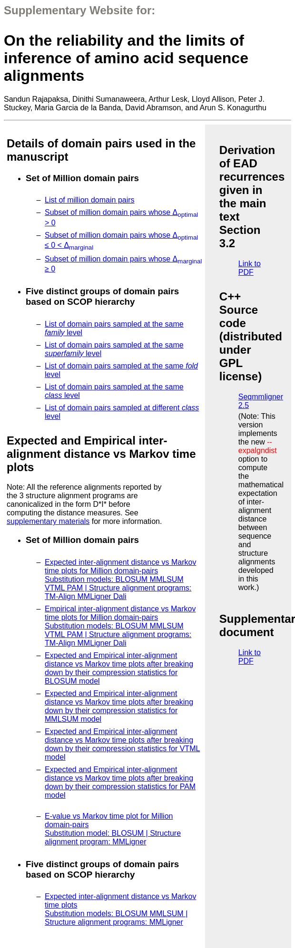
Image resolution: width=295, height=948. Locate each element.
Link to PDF (249, 268)
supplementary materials (48, 521)
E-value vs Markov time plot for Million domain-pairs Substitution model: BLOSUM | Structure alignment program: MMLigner (113, 829)
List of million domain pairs (90, 200)
